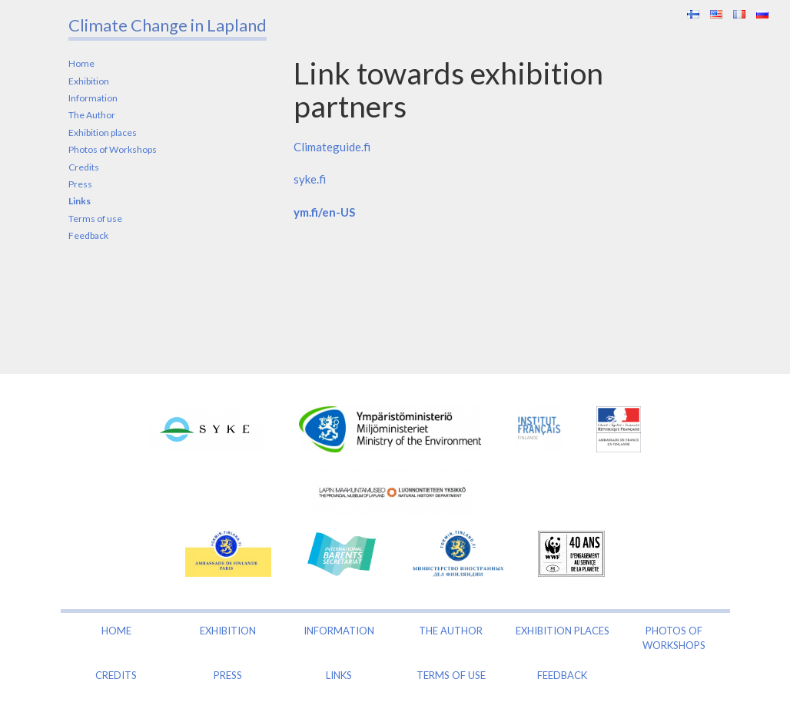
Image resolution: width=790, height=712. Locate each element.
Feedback (88, 235)
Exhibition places (102, 132)
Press (80, 184)
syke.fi (310, 179)
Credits (83, 167)
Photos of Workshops (112, 149)
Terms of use (95, 218)
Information (93, 98)
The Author (91, 115)
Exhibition (88, 81)
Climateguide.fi (332, 147)
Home (81, 63)
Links (79, 201)
